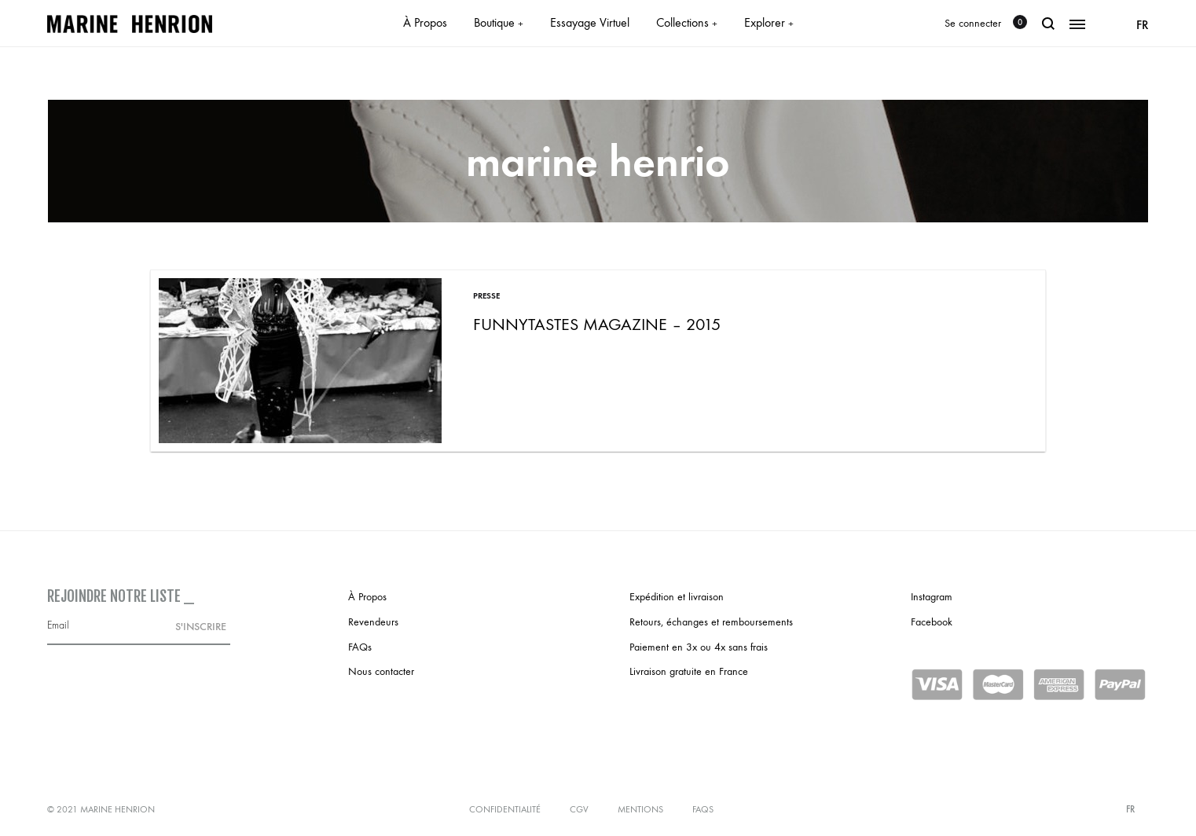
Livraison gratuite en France (688, 671)
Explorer (769, 22)
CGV (579, 809)
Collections (686, 22)
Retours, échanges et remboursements (711, 622)
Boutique (498, 22)
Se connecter (973, 23)
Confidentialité (505, 809)
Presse (486, 296)
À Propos (425, 22)
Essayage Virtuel (589, 22)
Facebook (931, 622)
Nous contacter (381, 671)
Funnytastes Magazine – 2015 (597, 324)
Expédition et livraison (676, 596)
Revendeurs (373, 622)
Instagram (931, 596)
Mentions (640, 809)
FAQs (360, 647)
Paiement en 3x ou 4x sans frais (698, 647)
